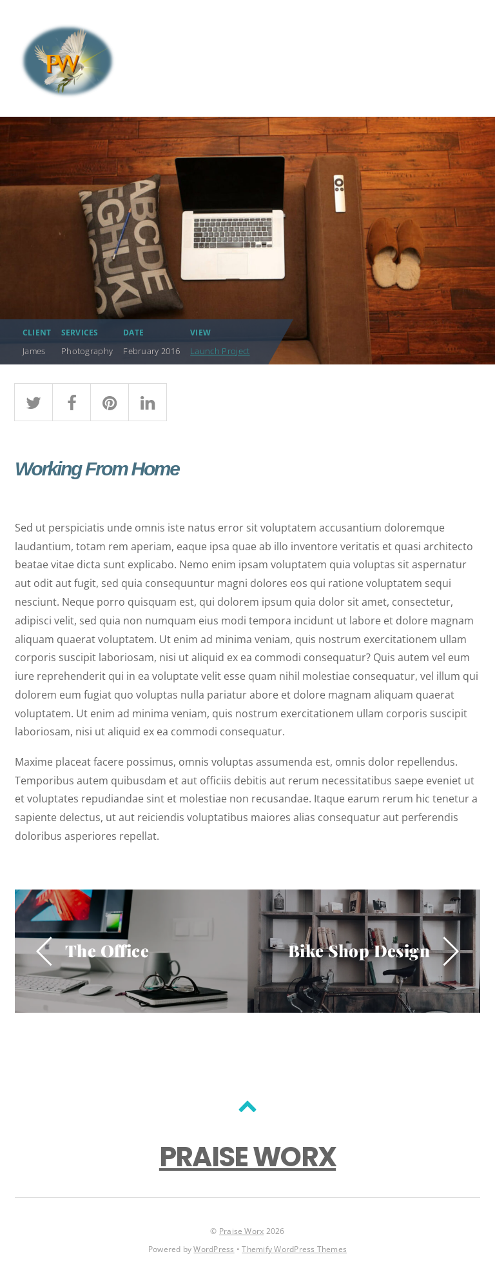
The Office (107, 950)
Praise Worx (241, 1231)
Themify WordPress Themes (294, 1249)
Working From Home (97, 468)
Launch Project (219, 351)
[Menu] (464, 58)
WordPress (213, 1249)
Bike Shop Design (359, 950)
